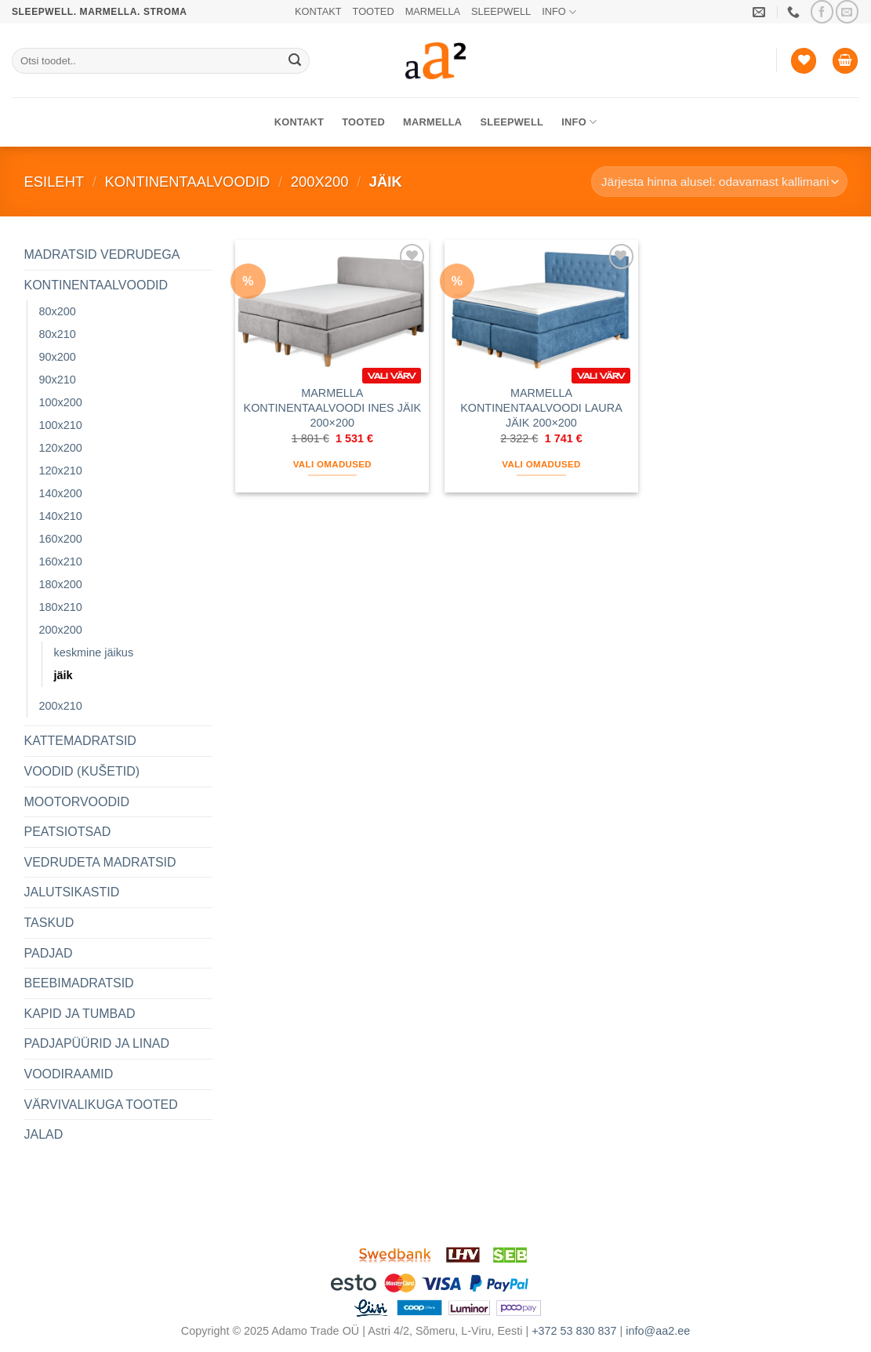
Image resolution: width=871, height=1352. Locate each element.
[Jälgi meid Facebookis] (822, 11)
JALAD (44, 1134)
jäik (63, 675)
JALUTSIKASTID (72, 892)
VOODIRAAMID (69, 1074)
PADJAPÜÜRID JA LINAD (97, 1043)
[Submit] (294, 61)
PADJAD (48, 953)
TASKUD (49, 922)
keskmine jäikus (94, 652)
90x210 (57, 379)
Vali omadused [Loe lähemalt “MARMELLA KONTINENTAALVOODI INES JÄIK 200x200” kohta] (332, 464)
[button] (845, 61)
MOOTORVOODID (77, 802)
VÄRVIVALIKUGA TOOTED (101, 1104)
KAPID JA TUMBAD (80, 1013)
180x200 (60, 584)
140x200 (60, 493)
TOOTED (373, 11)
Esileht (54, 181)
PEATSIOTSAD (67, 831)
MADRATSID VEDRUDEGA (102, 254)
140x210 (60, 516)
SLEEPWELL (501, 11)
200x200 (320, 181)
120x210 (60, 470)
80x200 (57, 311)
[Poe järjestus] (719, 181)
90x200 (57, 357)
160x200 (60, 538)
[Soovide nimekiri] (803, 61)
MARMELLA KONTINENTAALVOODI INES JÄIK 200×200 (333, 407)
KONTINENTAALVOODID (187, 181)
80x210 (57, 334)
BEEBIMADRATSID (79, 983)
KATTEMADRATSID (80, 740)
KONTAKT (318, 11)
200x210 (60, 706)
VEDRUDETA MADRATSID (100, 862)
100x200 (60, 402)
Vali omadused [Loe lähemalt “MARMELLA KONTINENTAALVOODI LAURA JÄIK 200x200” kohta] (541, 464)
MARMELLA (432, 11)
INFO (559, 12)
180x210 (60, 607)
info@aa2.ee (658, 1331)
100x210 (60, 425)
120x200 (60, 448)
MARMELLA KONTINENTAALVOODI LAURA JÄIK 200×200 (541, 407)
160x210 (60, 561)
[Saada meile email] (847, 11)
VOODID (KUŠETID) (82, 771)
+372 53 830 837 (574, 1331)
